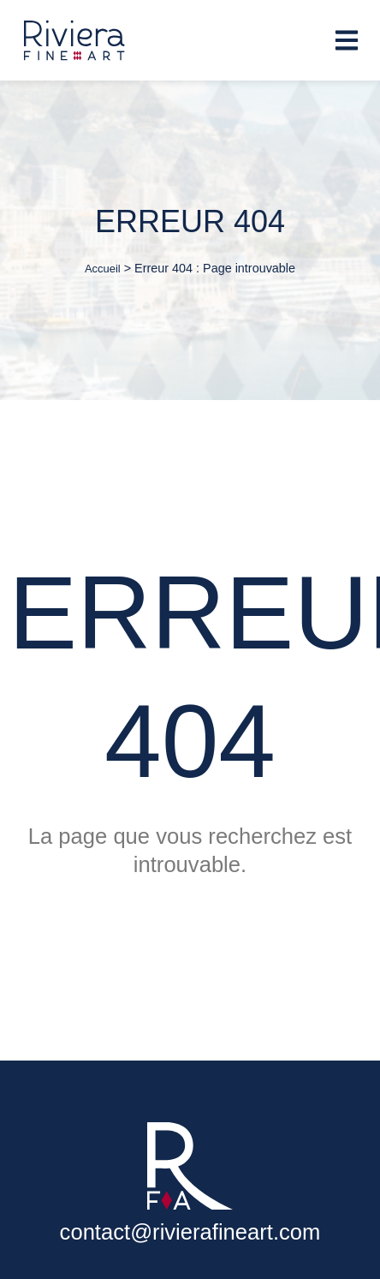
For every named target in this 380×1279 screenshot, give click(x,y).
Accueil (103, 268)
